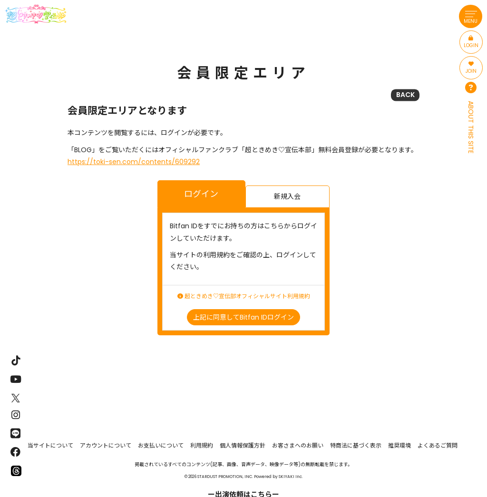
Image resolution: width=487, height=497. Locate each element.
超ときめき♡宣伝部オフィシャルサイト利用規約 (243, 296)
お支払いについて (161, 445)
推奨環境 (399, 445)
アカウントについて (105, 445)
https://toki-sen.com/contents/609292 (134, 161)
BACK (405, 94)
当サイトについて (50, 445)
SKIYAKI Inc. (291, 476)
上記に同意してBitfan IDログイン (243, 317)
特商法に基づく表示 (355, 445)
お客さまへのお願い (297, 445)
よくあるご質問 (438, 445)
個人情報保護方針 (242, 445)
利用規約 (201, 445)
